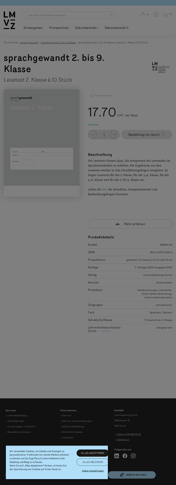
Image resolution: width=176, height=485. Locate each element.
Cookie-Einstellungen (93, 471)
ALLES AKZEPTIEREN (92, 453)
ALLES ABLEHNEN (92, 462)
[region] (57, 462)
